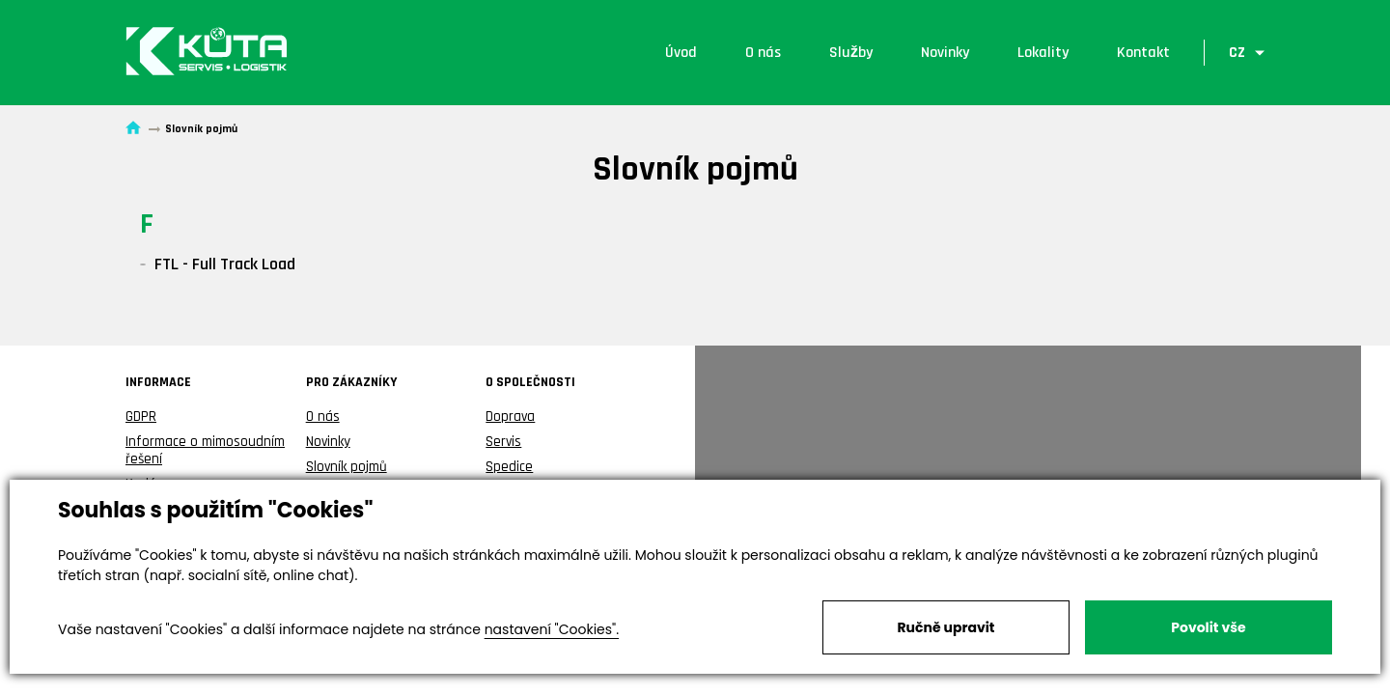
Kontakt (1143, 52)
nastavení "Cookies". (552, 629)
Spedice (509, 467)
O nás (763, 52)
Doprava (510, 416)
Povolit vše (1208, 627)
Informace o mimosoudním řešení (205, 450)
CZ (1237, 52)
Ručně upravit (945, 627)
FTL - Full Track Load (224, 264)
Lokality (1043, 52)
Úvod (681, 52)
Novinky (945, 52)
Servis (503, 441)
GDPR (140, 416)
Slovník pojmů (346, 467)
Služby (851, 52)
